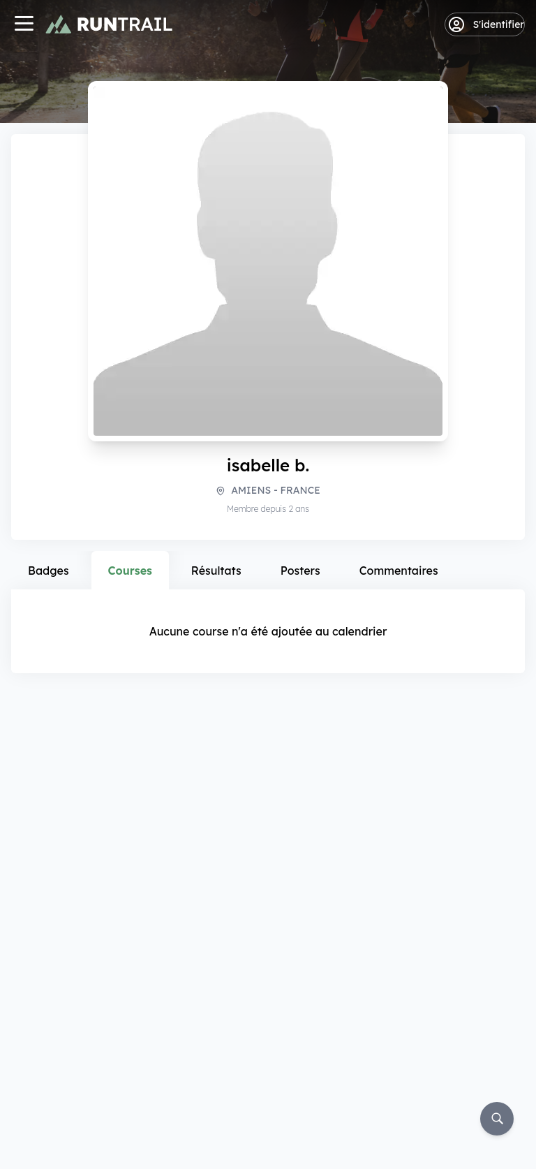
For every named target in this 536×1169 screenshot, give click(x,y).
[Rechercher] (497, 1118)
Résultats (216, 571)
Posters (300, 571)
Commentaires (398, 571)
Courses (130, 571)
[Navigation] (23, 24)
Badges (48, 571)
